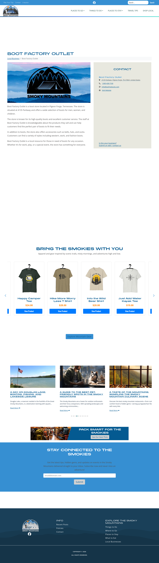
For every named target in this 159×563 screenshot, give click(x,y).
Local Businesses (113, 541)
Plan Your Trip (8, 2)
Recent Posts (62, 524)
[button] (153, 295)
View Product (28, 311)
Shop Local (148, 10)
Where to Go (111, 530)
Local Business (13, 58)
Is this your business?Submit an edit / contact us (110, 144)
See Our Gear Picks (100, 437)
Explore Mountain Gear (80, 336)
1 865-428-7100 (107, 83)
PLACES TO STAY (115, 10)
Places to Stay (111, 534)
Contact (18, 2)
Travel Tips (133, 10)
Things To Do (95, 10)
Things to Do (111, 527)
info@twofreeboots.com (110, 87)
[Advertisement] (79, 34)
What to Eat (110, 538)
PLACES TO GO (77, 10)
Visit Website (106, 90)
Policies (60, 528)
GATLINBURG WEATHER (79, 500)
